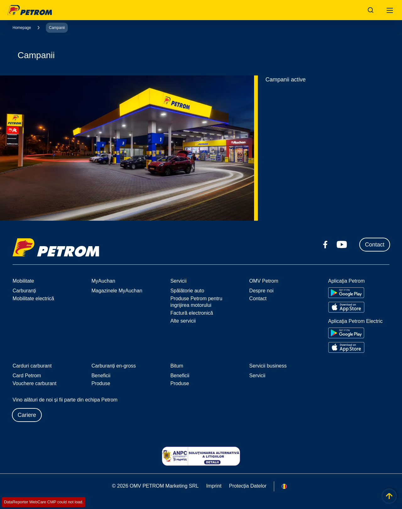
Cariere (27, 415)
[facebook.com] (325, 244)
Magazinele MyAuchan (116, 290)
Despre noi (261, 290)
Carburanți (24, 290)
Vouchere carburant (35, 383)
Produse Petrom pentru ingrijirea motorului (196, 302)
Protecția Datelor (247, 486)
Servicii (257, 375)
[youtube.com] (342, 244)
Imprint (213, 486)
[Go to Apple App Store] (346, 307)
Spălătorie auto (187, 290)
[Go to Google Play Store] (346, 292)
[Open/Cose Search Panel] (370, 10)
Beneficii (100, 375)
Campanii (57, 27)
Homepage (22, 27)
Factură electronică (191, 313)
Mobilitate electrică (33, 298)
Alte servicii (183, 321)
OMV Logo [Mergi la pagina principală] (30, 10)
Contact (374, 244)
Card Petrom (27, 375)
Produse (100, 383)
